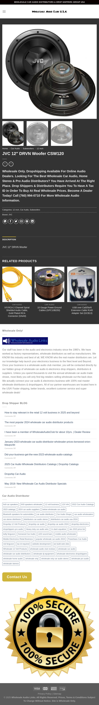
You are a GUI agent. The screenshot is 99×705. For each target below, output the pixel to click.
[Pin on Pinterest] (27, 221)
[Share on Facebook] (10, 221)
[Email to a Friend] (21, 221)
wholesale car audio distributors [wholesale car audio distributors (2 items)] (16, 554)
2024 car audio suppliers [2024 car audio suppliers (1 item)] (28, 509)
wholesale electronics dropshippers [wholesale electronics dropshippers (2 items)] (72, 554)
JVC (10, 214)
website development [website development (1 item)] (41, 544)
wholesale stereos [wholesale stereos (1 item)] (11, 563)
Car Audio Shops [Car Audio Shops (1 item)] (64, 514)
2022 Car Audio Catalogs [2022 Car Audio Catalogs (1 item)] (83, 504)
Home (5, 148)
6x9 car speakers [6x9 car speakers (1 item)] (10, 504)
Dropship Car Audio (15, 474)
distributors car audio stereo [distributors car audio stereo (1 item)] (36, 519)
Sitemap (57, 694)
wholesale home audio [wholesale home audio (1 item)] (13, 558)
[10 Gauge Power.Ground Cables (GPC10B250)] (49, 284)
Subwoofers (28, 148)
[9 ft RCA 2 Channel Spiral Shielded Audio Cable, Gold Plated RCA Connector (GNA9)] (17, 284)
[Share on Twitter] (16, 221)
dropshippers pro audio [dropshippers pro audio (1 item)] (13, 529)
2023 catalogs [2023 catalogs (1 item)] (9, 509)
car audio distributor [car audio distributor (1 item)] (45, 514)
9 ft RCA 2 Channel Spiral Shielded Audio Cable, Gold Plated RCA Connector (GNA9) (17, 311)
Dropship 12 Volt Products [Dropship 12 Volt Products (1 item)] (14, 524)
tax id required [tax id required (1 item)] (23, 544)
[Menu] (4, 11)
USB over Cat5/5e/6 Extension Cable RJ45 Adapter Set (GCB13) (82, 310)
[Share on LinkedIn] (32, 221)
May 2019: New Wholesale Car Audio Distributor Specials (35, 483)
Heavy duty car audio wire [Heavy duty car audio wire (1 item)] (37, 529)
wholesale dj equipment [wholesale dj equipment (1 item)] (43, 554)
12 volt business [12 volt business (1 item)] (52, 504)
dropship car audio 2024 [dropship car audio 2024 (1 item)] (58, 524)
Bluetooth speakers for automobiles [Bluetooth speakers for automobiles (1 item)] (18, 514)
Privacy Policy (44, 694)
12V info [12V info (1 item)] (65, 504)
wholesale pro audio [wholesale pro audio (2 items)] (80, 558)
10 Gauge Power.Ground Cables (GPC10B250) (49, 309)
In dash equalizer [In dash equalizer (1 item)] (58, 529)
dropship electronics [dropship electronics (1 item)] (80, 524)
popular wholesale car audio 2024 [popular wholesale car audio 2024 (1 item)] (50, 539)
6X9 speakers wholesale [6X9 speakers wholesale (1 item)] (31, 504)
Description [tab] (9, 239)
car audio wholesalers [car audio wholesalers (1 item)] (83, 514)
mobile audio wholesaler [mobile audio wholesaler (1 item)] (65, 534)
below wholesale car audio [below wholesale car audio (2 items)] (53, 509)
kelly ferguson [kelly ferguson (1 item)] (9, 534)
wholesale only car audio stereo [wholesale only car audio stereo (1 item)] (54, 558)
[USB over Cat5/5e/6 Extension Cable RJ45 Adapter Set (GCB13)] (82, 284)
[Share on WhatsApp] (5, 221)
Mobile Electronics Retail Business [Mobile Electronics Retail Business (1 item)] (18, 539)
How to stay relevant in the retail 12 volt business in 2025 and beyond (42, 412)
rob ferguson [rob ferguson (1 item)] (8, 544)
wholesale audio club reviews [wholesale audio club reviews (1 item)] (42, 549)
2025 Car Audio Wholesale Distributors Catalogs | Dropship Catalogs (42, 464)
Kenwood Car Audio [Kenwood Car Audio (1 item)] (26, 534)
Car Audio (15, 148)
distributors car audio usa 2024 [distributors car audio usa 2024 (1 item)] (64, 519)
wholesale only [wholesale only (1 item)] (32, 558)
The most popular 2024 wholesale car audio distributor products (39, 422)
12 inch (40, 148)
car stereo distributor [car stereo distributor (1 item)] (12, 519)
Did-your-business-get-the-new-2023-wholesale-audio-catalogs (38, 454)
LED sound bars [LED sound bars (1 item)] (45, 534)
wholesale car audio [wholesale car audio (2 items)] (66, 549)
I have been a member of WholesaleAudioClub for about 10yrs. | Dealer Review (47, 432)
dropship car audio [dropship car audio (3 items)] (37, 524)
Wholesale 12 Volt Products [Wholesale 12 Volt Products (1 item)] (15, 549)
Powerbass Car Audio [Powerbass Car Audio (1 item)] (77, 539)
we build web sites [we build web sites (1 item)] (61, 544)
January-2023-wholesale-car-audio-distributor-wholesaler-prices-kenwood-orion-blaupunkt (48, 443)
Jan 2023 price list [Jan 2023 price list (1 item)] (77, 529)
